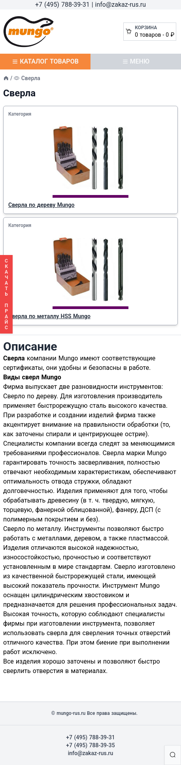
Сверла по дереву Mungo (41, 205)
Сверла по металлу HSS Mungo (49, 316)
